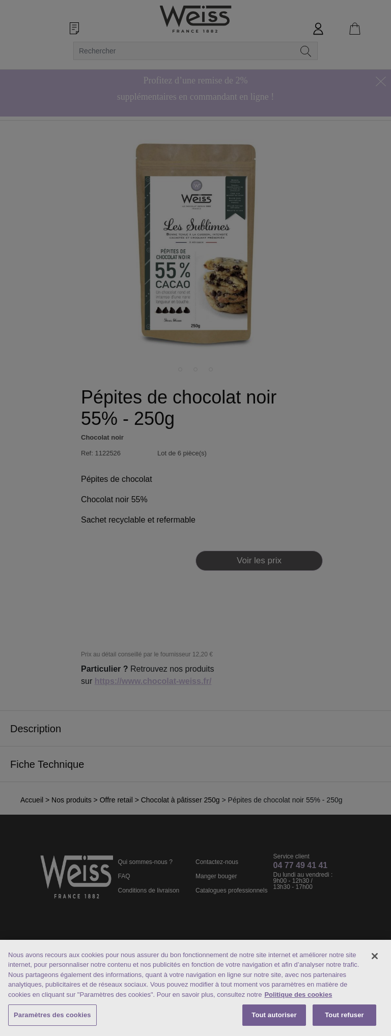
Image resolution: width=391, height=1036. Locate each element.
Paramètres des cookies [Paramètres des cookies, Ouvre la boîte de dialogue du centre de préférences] (52, 1015)
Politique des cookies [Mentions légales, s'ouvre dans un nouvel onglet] (298, 994)
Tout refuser (344, 1015)
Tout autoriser (274, 1015)
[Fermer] (375, 956)
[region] (195, 988)
